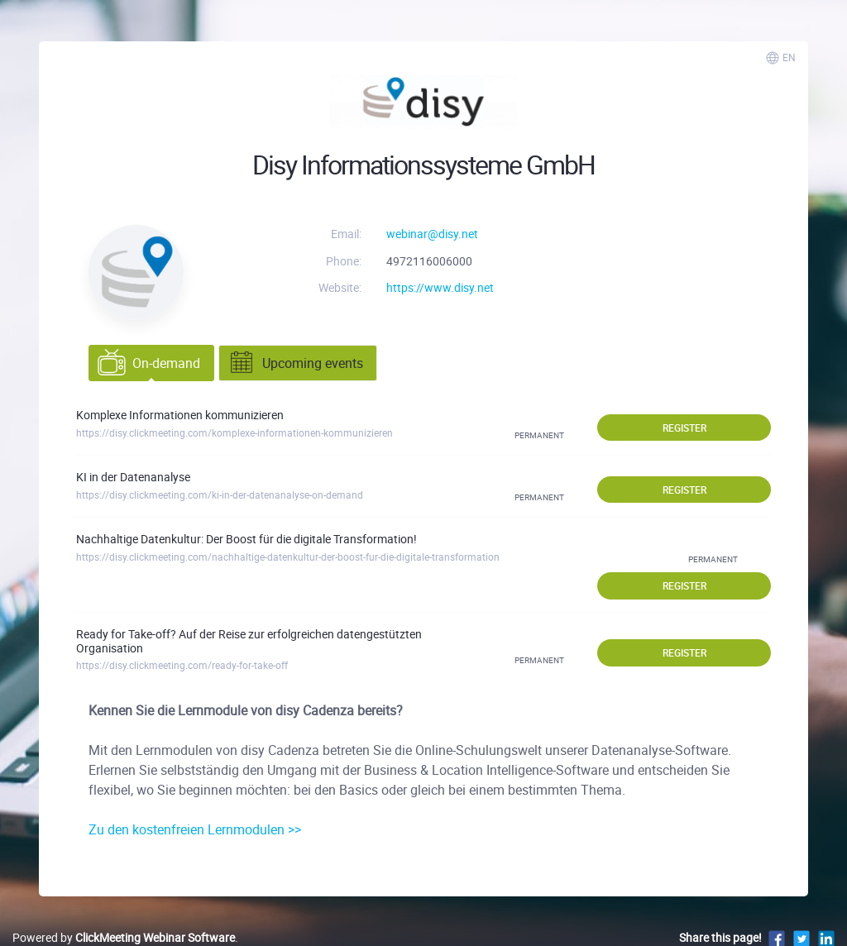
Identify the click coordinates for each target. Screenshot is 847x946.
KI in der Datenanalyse (133, 477)
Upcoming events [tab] (295, 363)
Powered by (123, 937)
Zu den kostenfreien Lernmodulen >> (195, 829)
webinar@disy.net (432, 233)
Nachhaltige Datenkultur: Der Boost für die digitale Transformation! (246, 539)
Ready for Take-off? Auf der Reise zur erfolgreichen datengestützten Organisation (249, 641)
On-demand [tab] (149, 363)
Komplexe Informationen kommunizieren (180, 415)
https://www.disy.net (440, 287)
